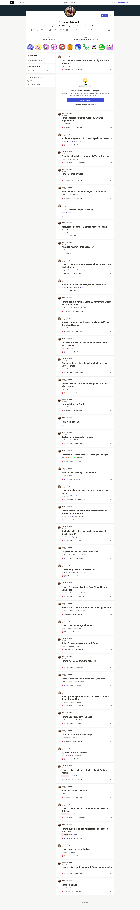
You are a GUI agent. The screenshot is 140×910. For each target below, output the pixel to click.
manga (69, 475)
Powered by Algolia (70, 2)
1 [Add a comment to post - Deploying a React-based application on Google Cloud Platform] (78, 540)
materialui (72, 702)
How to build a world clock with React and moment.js (87, 867)
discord (79, 458)
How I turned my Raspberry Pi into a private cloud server (85, 491)
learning (70, 755)
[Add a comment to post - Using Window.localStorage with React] (66, 649)
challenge (65, 776)
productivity (72, 852)
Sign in (93, 105)
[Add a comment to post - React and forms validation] (66, 797)
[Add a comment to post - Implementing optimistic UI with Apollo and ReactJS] (67, 145)
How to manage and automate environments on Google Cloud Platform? (84, 512)
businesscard (81, 555)
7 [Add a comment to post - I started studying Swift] (77, 411)
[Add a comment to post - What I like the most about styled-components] (66, 198)
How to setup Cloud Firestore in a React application (86, 607)
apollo (64, 141)
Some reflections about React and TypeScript (83, 678)
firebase (70, 593)
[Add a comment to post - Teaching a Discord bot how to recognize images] (67, 461)
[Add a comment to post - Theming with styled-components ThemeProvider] (67, 162)
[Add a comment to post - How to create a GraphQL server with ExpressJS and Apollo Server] (65, 273)
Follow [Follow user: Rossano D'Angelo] (104, 15)
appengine (75, 537)
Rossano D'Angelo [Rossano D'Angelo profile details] (67, 56)
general (68, 212)
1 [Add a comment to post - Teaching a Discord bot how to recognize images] (78, 461)
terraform (75, 516)
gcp (69, 516)
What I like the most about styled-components (84, 191)
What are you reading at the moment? (80, 472)
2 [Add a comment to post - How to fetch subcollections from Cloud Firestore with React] (79, 596)
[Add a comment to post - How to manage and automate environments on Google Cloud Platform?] (66, 520)
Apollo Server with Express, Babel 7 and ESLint (84, 284)
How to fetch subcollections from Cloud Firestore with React (85, 588)
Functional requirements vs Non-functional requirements (82, 119)
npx (74, 555)
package (69, 555)
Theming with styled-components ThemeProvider (85, 156)
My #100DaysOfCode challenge (77, 734)
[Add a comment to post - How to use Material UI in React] (67, 723)
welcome (71, 888)
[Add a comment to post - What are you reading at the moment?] (67, 479)
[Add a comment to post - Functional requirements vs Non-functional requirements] (66, 127)
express (70, 270)
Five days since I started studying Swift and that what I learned (85, 364)
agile (63, 232)
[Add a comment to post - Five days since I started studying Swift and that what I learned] (67, 372)
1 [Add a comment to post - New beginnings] (76, 891)
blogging (64, 852)
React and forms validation (74, 790)
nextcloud (79, 496)
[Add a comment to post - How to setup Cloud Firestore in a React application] (66, 614)
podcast (64, 250)
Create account (123, 2)
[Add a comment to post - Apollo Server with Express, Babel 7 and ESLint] (65, 290)
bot (63, 458)
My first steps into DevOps (74, 752)
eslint (82, 287)
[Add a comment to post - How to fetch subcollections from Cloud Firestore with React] (67, 596)
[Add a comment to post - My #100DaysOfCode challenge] (66, 741)
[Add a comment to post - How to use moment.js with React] (66, 632)
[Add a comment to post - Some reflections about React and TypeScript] (67, 685)
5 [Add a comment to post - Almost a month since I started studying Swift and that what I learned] (77, 332)
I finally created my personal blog (77, 209)
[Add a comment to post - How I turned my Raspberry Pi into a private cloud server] (67, 499)
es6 (75, 776)
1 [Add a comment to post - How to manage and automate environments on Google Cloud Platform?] (76, 520)
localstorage (70, 646)
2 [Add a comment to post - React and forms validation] (77, 797)
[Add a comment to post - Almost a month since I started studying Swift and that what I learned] (66, 331)
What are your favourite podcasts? (78, 247)
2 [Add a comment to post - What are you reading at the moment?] (78, 479)
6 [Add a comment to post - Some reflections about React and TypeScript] (79, 685)
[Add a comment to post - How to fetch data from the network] (67, 667)
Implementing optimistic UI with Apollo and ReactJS (87, 138)
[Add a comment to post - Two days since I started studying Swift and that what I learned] (67, 393)
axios (69, 664)
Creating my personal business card (79, 569)
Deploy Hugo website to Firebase (77, 437)
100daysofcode (66, 738)
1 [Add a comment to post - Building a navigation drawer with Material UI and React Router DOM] (78, 706)
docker (72, 496)
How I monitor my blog (72, 174)
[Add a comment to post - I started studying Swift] (66, 410)
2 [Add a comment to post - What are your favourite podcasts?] (66, 253)
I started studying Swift (73, 404)
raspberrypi (65, 496)
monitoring (72, 177)
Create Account (85, 100)
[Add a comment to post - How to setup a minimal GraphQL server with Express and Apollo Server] (66, 311)
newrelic (64, 177)
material (64, 720)
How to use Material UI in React (77, 717)
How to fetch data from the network (79, 661)
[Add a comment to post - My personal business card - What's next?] (67, 558)
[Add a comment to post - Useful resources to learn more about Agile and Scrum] (65, 236)
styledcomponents (72, 159)
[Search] (17, 2)
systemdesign (66, 66)
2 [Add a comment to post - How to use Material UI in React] (79, 723)
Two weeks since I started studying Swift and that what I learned (85, 344)
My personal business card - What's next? (81, 551)
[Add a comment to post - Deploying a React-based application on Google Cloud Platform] (67, 540)
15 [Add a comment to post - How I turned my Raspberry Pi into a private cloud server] (80, 500)
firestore (77, 593)
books (64, 475)
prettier (85, 270)
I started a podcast (70, 422)
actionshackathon (67, 440)
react (69, 141)
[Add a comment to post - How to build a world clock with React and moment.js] (67, 873)
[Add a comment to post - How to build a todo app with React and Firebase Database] (66, 779)
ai (75, 458)
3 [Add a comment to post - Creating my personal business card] (80, 576)
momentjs (70, 628)
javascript (70, 870)
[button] (30, 47)
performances (76, 141)
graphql (64, 270)
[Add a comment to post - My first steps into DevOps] (67, 759)
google (64, 516)
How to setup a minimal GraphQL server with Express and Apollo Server (87, 303)
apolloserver (78, 270)
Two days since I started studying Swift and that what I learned (85, 385)
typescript (77, 628)
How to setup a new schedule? (76, 849)
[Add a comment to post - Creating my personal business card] (68, 576)
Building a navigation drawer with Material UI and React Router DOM (85, 697)
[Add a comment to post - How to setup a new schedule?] (67, 856)
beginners (83, 307)
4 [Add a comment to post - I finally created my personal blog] (66, 216)
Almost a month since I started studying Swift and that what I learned (85, 323)
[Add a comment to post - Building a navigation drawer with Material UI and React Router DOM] (67, 705)
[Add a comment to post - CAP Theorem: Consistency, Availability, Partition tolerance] (66, 69)
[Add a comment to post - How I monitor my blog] (66, 180)
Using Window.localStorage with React (80, 643)
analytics (79, 177)
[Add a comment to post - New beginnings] (66, 891)
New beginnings (69, 885)
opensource (83, 440)
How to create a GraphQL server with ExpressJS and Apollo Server (86, 265)
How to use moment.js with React (78, 625)
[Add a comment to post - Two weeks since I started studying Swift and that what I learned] (67, 352)
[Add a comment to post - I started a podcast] (66, 425)
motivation (75, 738)
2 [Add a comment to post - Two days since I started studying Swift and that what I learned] (78, 393)
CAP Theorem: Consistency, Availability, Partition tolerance (85, 61)
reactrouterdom (79, 682)
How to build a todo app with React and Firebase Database (85, 771)
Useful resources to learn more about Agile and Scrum (84, 228)
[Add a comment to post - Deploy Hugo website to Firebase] (67, 443)
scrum (69, 232)
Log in (113, 2)
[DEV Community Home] (12, 2)
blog (63, 212)
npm (63, 555)
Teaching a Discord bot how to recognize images (85, 455)
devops (81, 516)
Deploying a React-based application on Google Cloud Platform (84, 532)
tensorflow (69, 458)
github (76, 440)
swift (63, 328)
